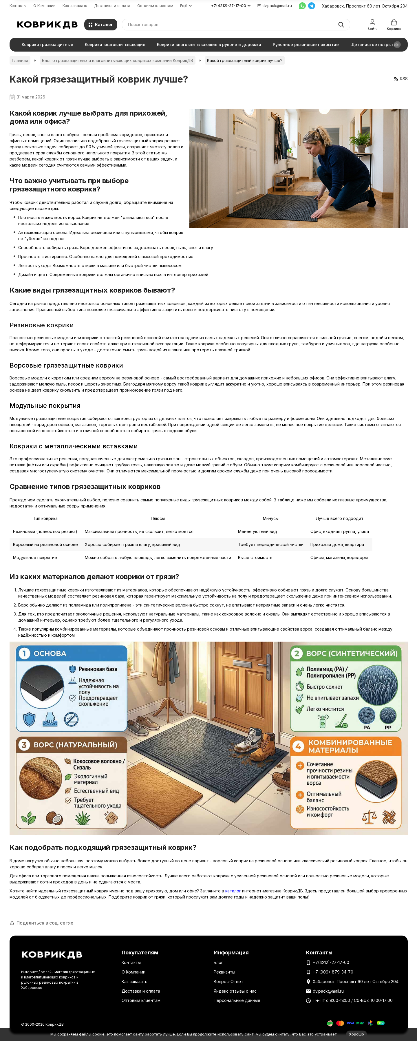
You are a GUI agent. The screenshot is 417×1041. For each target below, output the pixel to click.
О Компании (44, 5)
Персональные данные (237, 1000)
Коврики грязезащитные (47, 44)
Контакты (18, 5)
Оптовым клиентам (155, 5)
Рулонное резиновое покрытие (306, 44)
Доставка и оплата (112, 5)
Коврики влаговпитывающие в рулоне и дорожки (209, 44)
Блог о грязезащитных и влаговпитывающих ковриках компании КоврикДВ (117, 60)
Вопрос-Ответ (228, 981)
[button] (397, 44)
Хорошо (356, 1034)
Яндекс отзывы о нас (235, 991)
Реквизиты (224, 971)
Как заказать (75, 5)
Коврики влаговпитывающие (115, 44)
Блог (218, 962)
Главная (20, 60)
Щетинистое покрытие (374, 44)
